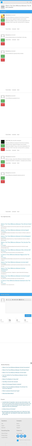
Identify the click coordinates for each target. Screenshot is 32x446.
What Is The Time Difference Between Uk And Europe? (15, 276)
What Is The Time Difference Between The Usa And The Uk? (15, 243)
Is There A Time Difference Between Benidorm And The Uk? (15, 281)
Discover (3, 427)
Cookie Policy (4, 437)
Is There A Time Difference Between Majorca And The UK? (15, 255)
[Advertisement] (16, 71)
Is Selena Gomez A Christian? (8, 409)
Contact (18, 425)
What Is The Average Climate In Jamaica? (11, 384)
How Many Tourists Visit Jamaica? (10, 381)
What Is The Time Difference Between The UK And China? (16, 224)
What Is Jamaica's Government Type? (10, 391)
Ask (2, 423)
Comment (14, 29)
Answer (28, 315)
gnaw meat (8, 140)
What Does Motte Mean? (8, 393)
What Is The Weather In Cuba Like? (10, 379)
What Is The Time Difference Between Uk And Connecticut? (13, 269)
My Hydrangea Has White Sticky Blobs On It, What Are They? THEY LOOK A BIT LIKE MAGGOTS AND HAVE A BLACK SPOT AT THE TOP (16, 413)
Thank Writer (8, 29)
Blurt (18, 29)
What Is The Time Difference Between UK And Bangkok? (16, 236)
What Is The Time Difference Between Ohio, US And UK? (16, 250)
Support (18, 427)
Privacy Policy (4, 435)
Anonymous (8, 15)
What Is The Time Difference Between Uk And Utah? (14, 262)
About (18, 423)
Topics (2, 425)
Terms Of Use (4, 433)
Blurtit (1, 2)
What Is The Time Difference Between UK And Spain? (15, 230)
